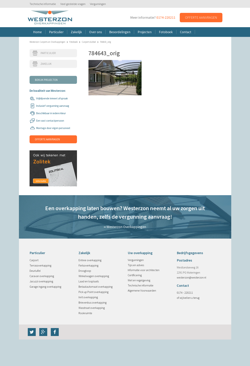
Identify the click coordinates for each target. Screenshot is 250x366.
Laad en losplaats (89, 281)
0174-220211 (165, 17)
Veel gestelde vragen (72, 4)
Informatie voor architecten (143, 270)
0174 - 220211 (185, 292)
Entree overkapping (90, 260)
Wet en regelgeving (139, 280)
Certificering (135, 275)
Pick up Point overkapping (93, 292)
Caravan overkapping (42, 276)
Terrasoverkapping (40, 265)
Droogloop (85, 270)
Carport (34, 260)
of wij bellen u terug (188, 297)
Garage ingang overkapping (45, 286)
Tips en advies (136, 265)
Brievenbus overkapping (93, 302)
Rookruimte (85, 313)
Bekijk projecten (46, 80)
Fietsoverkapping (88, 265)
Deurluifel (35, 270)
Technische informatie (43, 4)
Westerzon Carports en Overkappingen (47, 41)
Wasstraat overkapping (92, 308)
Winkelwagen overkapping (94, 276)
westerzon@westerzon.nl (191, 277)
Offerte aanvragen (201, 17)
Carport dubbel (89, 41)
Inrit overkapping (88, 297)
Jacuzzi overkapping (41, 281)
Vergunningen (98, 4)
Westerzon (50, 17)
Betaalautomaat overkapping (96, 286)
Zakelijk (41, 64)
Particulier (44, 53)
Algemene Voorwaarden (142, 290)
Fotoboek (73, 41)
